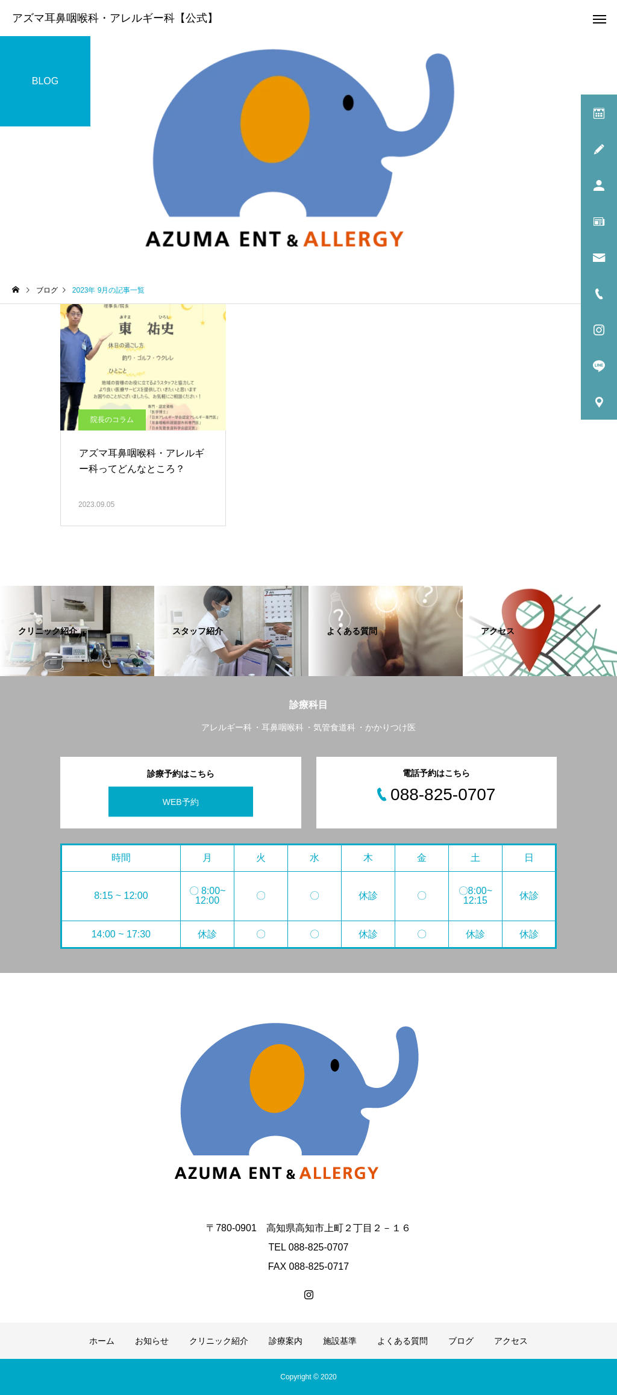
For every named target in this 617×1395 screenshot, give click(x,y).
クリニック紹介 (218, 1341)
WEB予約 (181, 801)
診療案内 (285, 1341)
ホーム (101, 1341)
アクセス (511, 1341)
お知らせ (152, 1341)
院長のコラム (112, 419)
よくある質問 (402, 1341)
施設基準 (340, 1341)
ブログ (461, 1341)
